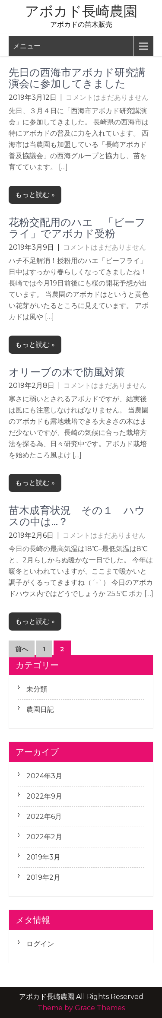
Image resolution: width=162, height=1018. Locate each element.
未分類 (36, 689)
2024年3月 (44, 776)
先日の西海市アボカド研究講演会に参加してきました (77, 78)
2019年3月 (43, 857)
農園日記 (40, 709)
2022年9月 (44, 796)
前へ (21, 649)
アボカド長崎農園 (81, 11)
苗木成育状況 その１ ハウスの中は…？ (77, 516)
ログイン (40, 944)
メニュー (27, 46)
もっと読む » (35, 194)
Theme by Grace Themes (81, 1008)
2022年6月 (44, 816)
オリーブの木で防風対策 (67, 372)
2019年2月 (43, 877)
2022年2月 (44, 837)
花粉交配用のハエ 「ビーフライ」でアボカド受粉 (77, 228)
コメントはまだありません (107, 97)
